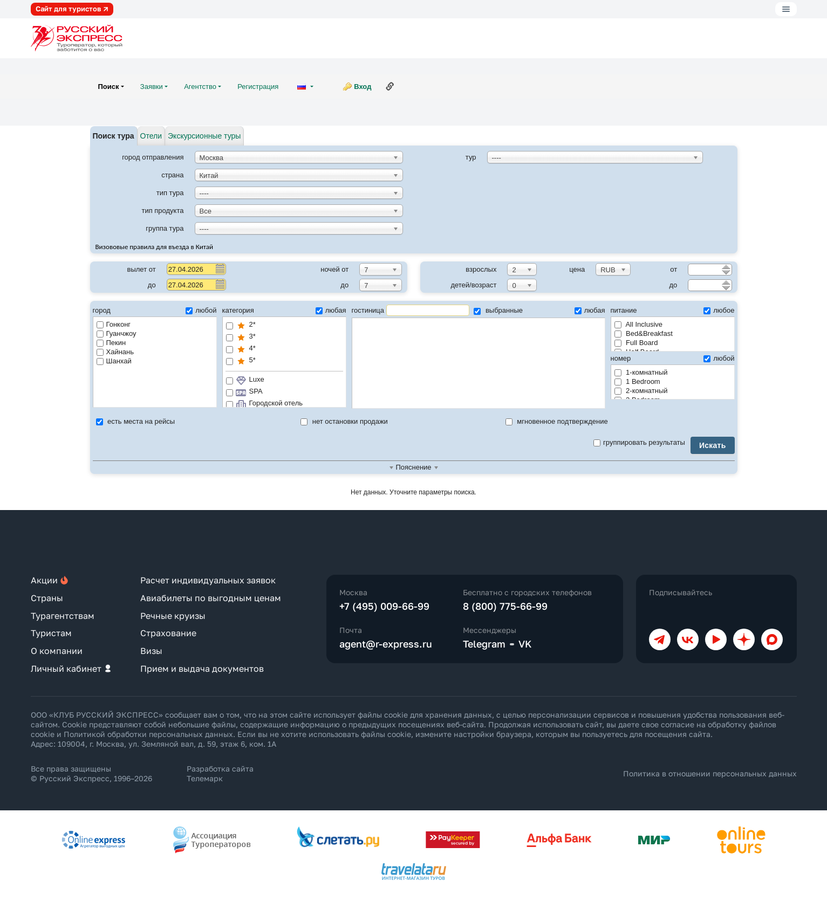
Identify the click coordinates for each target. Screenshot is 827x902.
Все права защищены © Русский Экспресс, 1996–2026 (91, 773)
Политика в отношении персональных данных (710, 773)
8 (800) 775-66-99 (505, 606)
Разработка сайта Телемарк (220, 773)
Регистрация (257, 86)
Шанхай (114, 361)
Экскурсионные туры (204, 136)
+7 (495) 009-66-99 (384, 606)
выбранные (498, 310)
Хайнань (115, 352)
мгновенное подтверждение (556, 421)
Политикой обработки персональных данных (148, 734)
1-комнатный (641, 372)
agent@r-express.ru (385, 644)
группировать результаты (639, 442)
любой (201, 310)
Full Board (636, 343)
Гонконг (114, 324)
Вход (362, 86)
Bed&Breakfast (643, 333)
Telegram (484, 644)
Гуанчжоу (116, 333)
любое (718, 310)
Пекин (111, 343)
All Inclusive (638, 324)
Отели (151, 136)
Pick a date (219, 268)
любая (331, 310)
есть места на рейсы (135, 421)
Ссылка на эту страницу (390, 86)
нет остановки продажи (344, 421)
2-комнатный (641, 391)
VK (525, 644)
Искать (712, 445)
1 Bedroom (637, 381)
